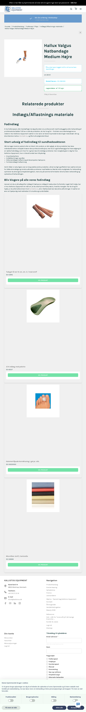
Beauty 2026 (50, 610)
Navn (48, 647)
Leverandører (51, 596)
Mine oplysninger (10, 643)
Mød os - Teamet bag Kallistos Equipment (61, 599)
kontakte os (33, 189)
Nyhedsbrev (50, 590)
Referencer (50, 614)
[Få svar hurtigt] (78, 704)
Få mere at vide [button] (11, 708)
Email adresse (52, 637)
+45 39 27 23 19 (13, 593)
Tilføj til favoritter (50, 94)
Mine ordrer (8, 638)
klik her (74, 3)
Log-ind (49, 625)
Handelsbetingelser (53, 607)
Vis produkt (43, 280)
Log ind (6, 646)
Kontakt (49, 602)
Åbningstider (51, 605)
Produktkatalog (52, 585)
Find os (49, 593)
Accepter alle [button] (76, 708)
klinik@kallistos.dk (15, 599)
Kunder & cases (52, 622)
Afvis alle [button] (59, 708)
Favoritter (8, 641)
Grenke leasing (51, 587)
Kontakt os (23, 136)
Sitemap (49, 628)
